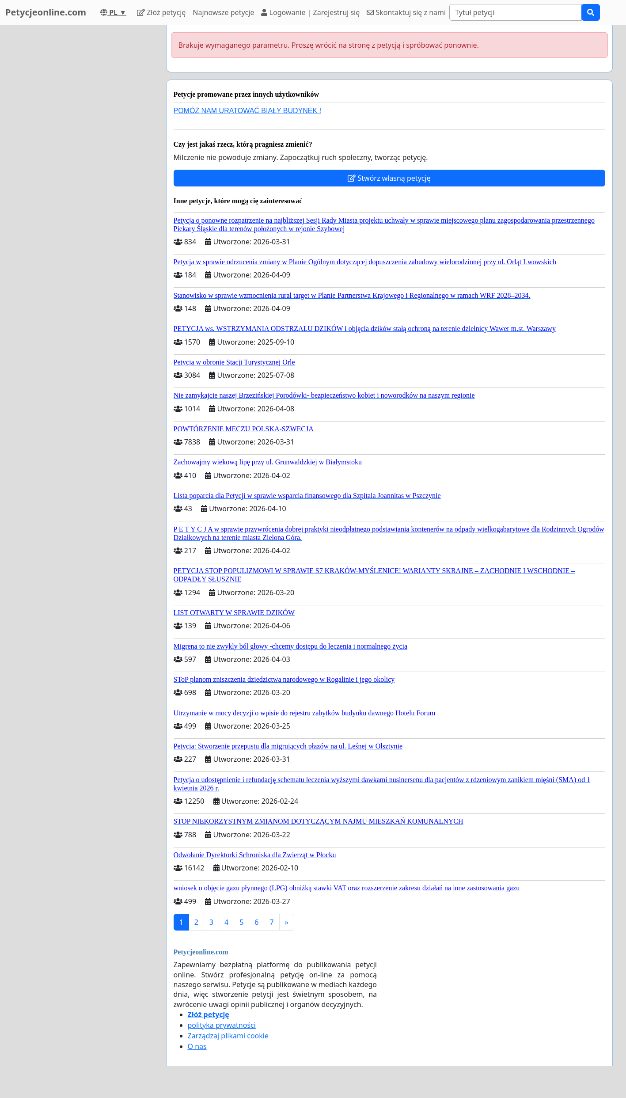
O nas (197, 1046)
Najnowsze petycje (223, 12)
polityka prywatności (222, 1025)
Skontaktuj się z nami (406, 12)
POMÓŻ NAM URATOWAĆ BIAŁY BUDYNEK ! (248, 110)
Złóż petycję (161, 12)
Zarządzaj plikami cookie (228, 1036)
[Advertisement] (80, 157)
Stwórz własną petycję (389, 178)
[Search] (515, 12)
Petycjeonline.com (45, 12)
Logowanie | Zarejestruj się (310, 12)
